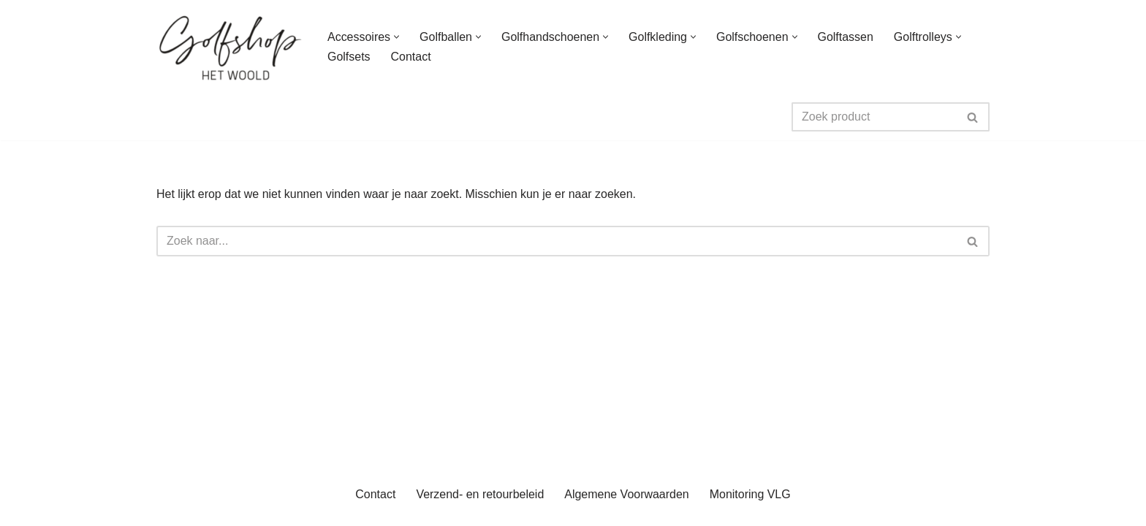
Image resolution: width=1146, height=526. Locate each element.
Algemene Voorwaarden (626, 507)
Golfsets (349, 56)
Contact (411, 56)
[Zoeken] (874, 117)
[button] (396, 36)
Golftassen (845, 37)
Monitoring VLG (750, 507)
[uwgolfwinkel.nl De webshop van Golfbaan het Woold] (229, 46)
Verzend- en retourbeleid (480, 507)
